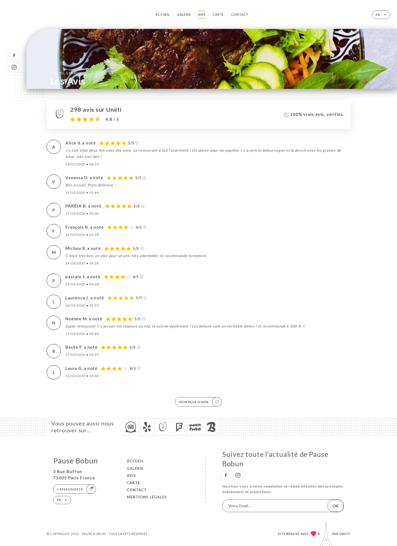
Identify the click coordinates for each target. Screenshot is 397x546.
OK (335, 505)
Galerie (184, 14)
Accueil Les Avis (65, 73)
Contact (240, 14)
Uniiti (344, 534)
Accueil (162, 14)
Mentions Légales (147, 497)
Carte (218, 14)
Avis (202, 14)
